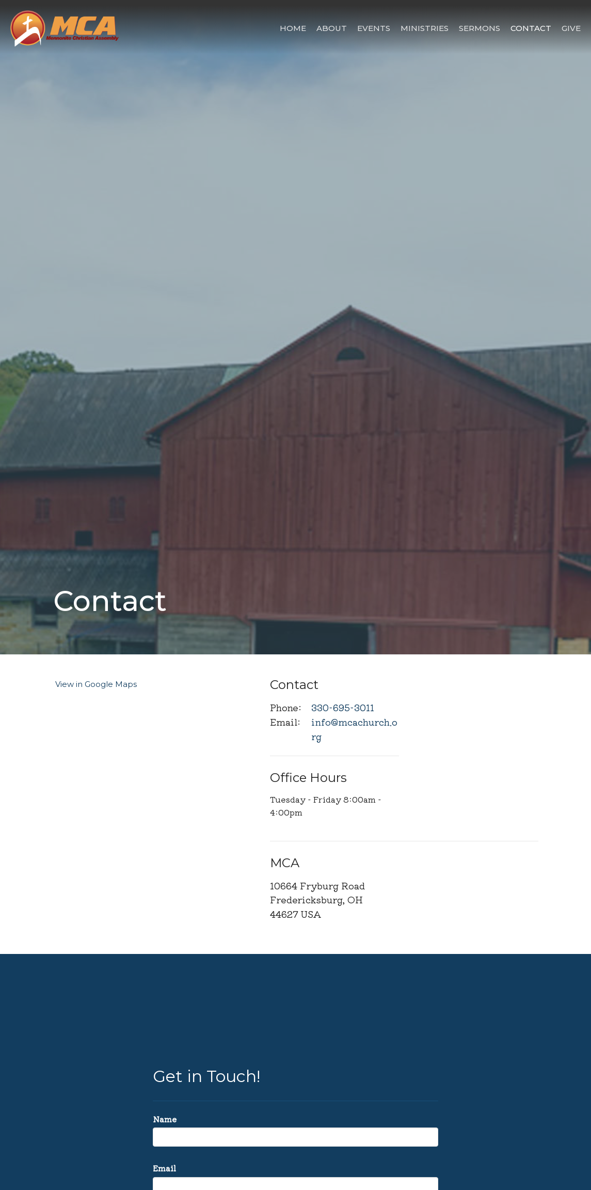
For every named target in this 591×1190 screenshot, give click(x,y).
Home (293, 28)
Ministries (425, 28)
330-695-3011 (342, 707)
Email (164, 1168)
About (331, 28)
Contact (530, 28)
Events (373, 28)
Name (165, 1119)
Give (571, 28)
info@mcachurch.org (354, 729)
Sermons (479, 28)
